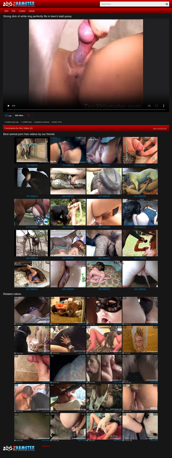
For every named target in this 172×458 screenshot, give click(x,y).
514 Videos (140, 196)
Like (8, 115)
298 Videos (104, 258)
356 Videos (68, 227)
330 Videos (140, 227)
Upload (31, 11)
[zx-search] (134, 4)
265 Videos (104, 289)
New (13, 11)
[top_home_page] (20, 4)
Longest (22, 11)
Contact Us (46, 446)
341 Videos (104, 227)
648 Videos (68, 196)
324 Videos (68, 258)
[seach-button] (167, 4)
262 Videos (140, 289)
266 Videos (68, 289)
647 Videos (104, 196)
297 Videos (140, 258)
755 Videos (32, 165)
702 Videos (32, 196)
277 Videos (32, 289)
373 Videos (32, 227)
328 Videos (32, 258)
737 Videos (68, 165)
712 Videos (140, 165)
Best (6, 11)
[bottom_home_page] (22, 448)
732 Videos (104, 165)
